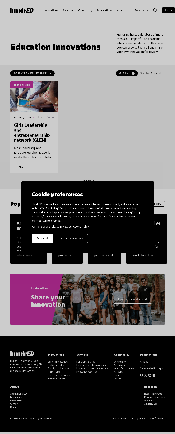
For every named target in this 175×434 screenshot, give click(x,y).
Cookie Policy (81, 226)
